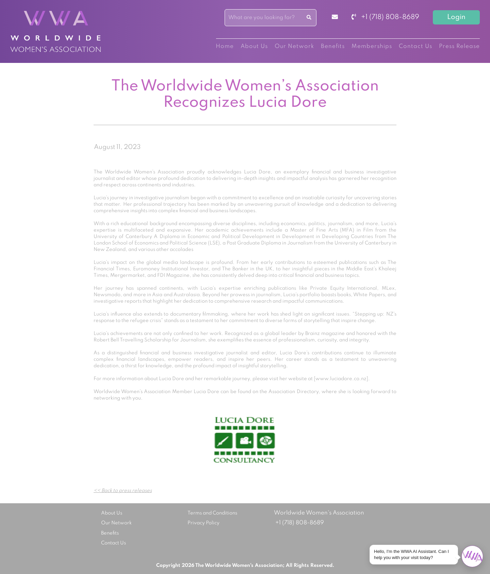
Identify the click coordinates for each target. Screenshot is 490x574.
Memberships (372, 46)
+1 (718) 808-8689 (385, 17)
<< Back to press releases (123, 490)
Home (225, 46)
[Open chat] (472, 556)
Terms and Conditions (212, 513)
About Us (254, 46)
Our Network (294, 46)
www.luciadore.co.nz (340, 378)
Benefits (333, 46)
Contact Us (415, 46)
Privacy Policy (203, 523)
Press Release (459, 46)
